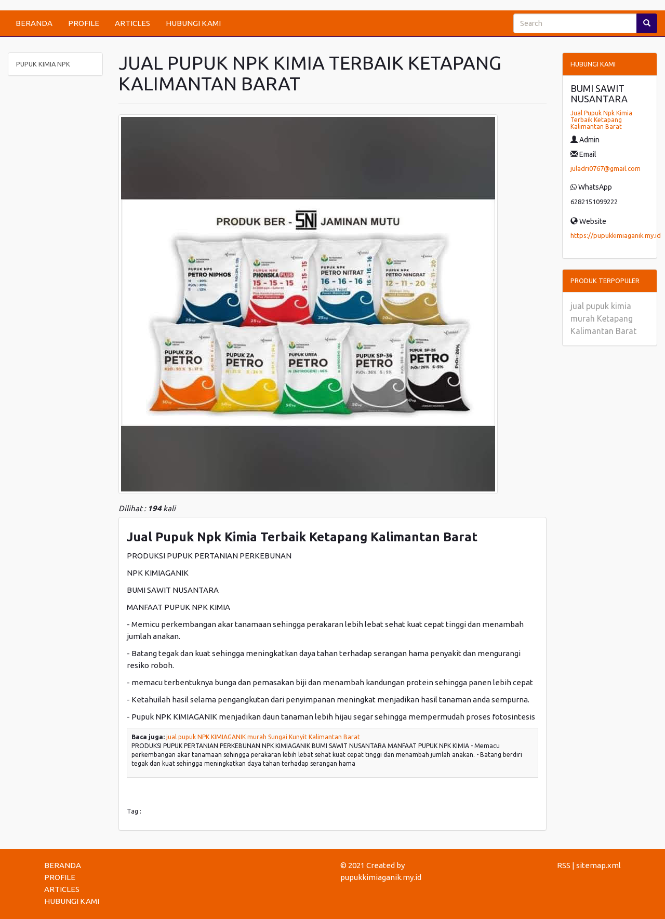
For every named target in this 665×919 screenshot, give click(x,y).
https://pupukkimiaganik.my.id (615, 235)
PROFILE (83, 23)
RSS (563, 865)
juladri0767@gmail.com (605, 168)
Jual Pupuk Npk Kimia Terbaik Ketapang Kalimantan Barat (601, 120)
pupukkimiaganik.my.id (380, 877)
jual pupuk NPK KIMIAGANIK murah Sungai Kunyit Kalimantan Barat (263, 737)
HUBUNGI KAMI (193, 23)
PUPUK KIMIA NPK (43, 64)
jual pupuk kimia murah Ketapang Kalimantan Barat (603, 318)
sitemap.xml (598, 865)
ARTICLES (132, 23)
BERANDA (34, 23)
